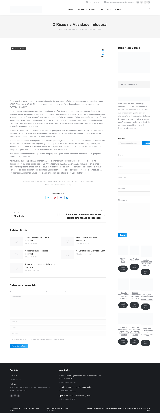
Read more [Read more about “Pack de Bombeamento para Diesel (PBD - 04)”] (145, 272)
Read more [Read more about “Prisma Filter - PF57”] (134, 267)
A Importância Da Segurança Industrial (37, 239)
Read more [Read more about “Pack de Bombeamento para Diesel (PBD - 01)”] (134, 305)
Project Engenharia (129, 84)
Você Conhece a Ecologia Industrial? (86, 239)
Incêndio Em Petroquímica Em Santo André (75, 387)
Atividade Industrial (18, 49)
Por (52, 181)
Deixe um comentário (86, 181)
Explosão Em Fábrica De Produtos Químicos (75, 395)
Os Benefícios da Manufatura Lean (90, 251)
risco (68, 184)
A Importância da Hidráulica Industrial (36, 252)
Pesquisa (122, 138)
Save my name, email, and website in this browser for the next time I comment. (38, 340)
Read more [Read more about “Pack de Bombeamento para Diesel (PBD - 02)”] (123, 305)
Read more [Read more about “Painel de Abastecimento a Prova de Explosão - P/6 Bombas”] (123, 341)
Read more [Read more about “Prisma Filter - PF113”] (123, 268)
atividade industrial (60, 184)
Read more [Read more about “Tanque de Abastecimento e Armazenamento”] (145, 306)
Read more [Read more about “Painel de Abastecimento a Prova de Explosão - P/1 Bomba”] (134, 341)
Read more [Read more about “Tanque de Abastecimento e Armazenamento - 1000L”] (145, 343)
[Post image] (16, 241)
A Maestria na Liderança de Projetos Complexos (40, 265)
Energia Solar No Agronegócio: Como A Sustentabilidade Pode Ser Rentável (80, 377)
